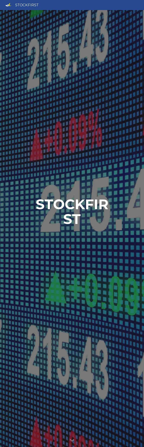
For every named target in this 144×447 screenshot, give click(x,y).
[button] (72, 440)
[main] (72, 211)
